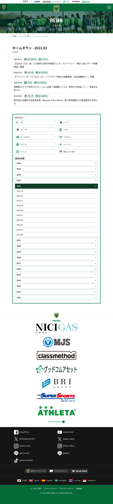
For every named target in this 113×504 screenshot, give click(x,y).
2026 (19, 163)
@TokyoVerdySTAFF (24, 439)
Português (61, 480)
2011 (19, 297)
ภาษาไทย (74, 480)
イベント (23, 151)
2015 (19, 274)
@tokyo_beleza (66, 439)
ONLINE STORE (81, 471)
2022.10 (19, 200)
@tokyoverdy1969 (23, 460)
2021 (19, 240)
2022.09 (19, 205)
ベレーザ (23, 129)
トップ (65, 122)
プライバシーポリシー (66, 488)
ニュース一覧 (24, 36)
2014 (19, 280)
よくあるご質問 (36, 488)
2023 (19, 180)
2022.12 (19, 191)
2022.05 (19, 225)
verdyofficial (21, 432)
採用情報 (79, 488)
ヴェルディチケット (60, 471)
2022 (19, 186)
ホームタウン (25, 137)
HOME (14, 36)
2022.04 (19, 229)
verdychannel (65, 432)
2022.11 (19, 196)
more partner (54, 422)
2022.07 (19, 215)
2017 (19, 263)
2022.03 (19, 234)
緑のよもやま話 (69, 151)
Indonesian (89, 480)
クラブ (65, 129)
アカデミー (67, 137)
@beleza (63, 453)
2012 (19, 292)
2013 (19, 286)
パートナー (67, 144)
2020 (19, 246)
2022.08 (19, 210)
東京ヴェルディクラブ (38, 471)
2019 (19, 251)
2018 (19, 257)
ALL (21, 122)
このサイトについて (50, 488)
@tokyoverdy (21, 453)
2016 (19, 269)
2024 (19, 174)
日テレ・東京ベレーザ (4, 7)
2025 (19, 169)
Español (47, 480)
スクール (23, 144)
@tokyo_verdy (22, 446)
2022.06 (19, 220)
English (34, 480)
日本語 (22, 480)
